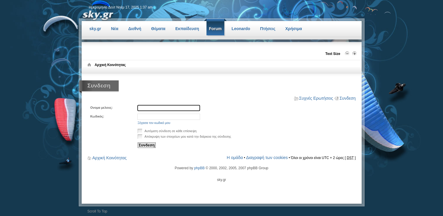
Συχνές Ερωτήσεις (316, 98)
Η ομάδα (235, 157)
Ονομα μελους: (101, 107)
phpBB (199, 168)
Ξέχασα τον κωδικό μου (154, 123)
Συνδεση (347, 98)
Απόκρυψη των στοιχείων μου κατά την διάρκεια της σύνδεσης (184, 136)
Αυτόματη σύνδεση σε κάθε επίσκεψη (167, 131)
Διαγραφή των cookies (267, 157)
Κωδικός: (97, 116)
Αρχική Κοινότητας (109, 157)
